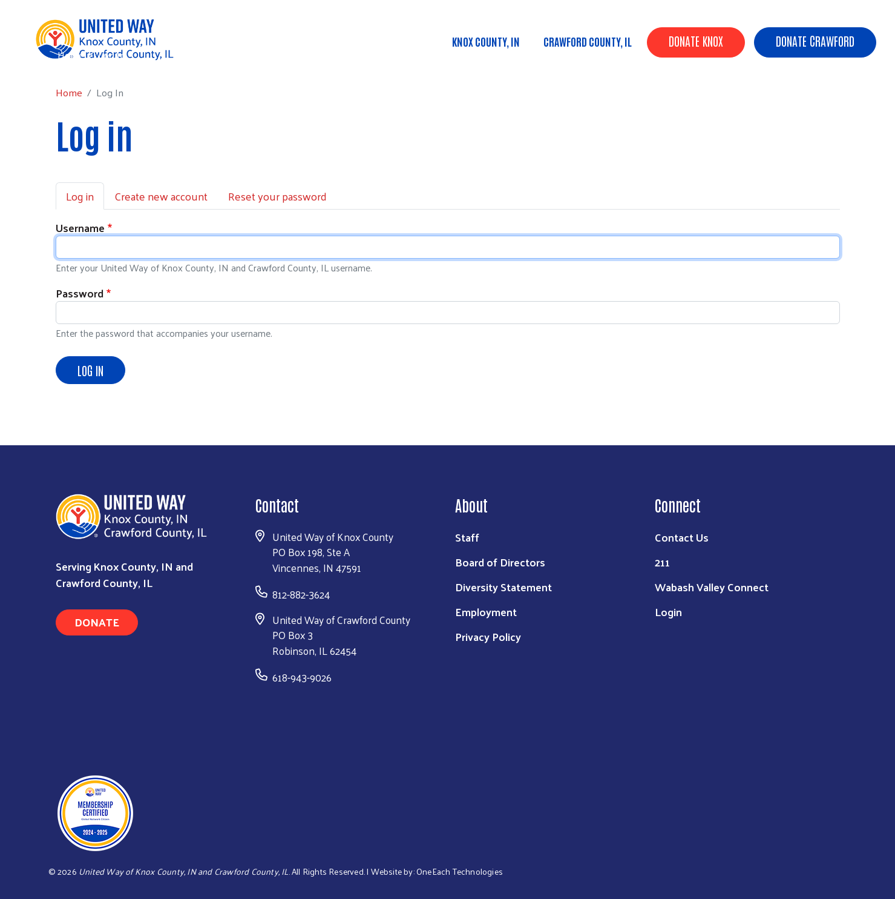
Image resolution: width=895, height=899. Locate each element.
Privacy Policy (488, 636)
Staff (467, 537)
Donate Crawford (815, 40)
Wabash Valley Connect (712, 586)
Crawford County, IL (587, 41)
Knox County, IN (486, 41)
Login (668, 611)
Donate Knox (696, 40)
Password (79, 293)
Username (80, 227)
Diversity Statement (503, 586)
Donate (96, 622)
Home (70, 54)
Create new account (161, 196)
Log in (80, 196)
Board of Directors (500, 561)
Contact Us (682, 537)
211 (662, 561)
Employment (486, 611)
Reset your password (277, 196)
